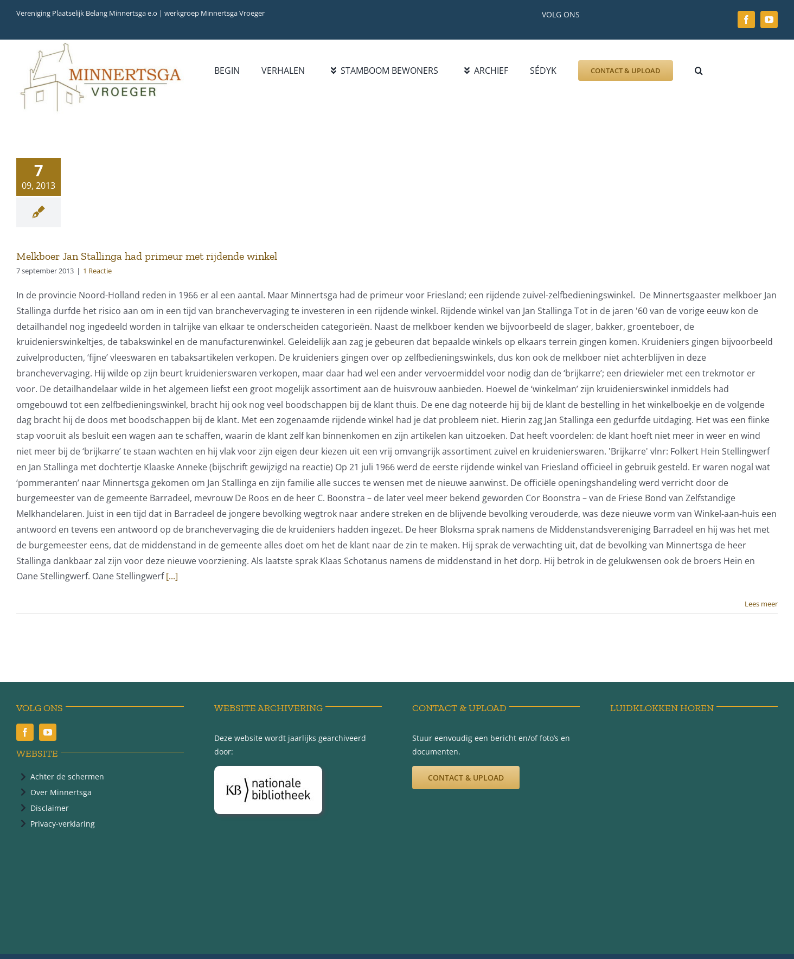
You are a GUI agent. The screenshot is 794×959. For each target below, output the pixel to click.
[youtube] (769, 19)
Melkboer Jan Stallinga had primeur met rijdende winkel (146, 256)
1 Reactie (97, 271)
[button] (699, 70)
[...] (172, 576)
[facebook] (746, 19)
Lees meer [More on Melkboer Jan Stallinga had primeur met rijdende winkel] (761, 604)
